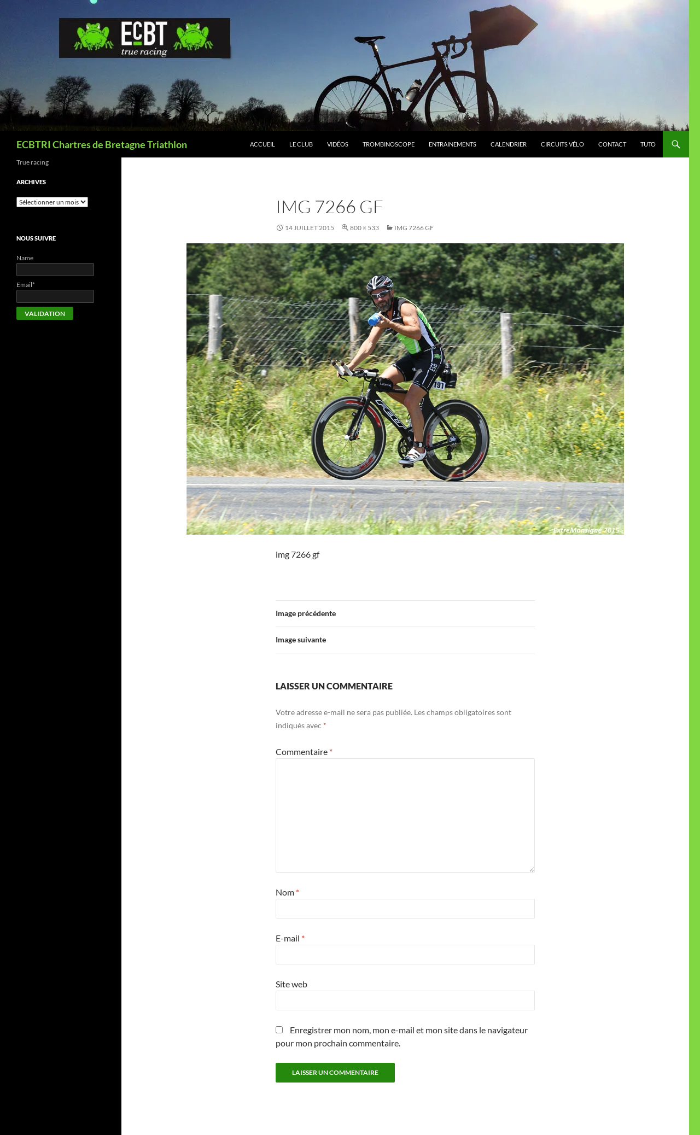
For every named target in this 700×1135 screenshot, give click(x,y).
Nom (287, 892)
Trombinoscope (389, 144)
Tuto (648, 144)
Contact (612, 144)
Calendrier (509, 144)
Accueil (262, 144)
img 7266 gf (414, 228)
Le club (301, 144)
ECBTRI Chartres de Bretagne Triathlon (101, 144)
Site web (291, 984)
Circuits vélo (562, 144)
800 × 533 (364, 228)
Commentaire (304, 751)
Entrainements (452, 144)
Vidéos (337, 144)
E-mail (290, 938)
